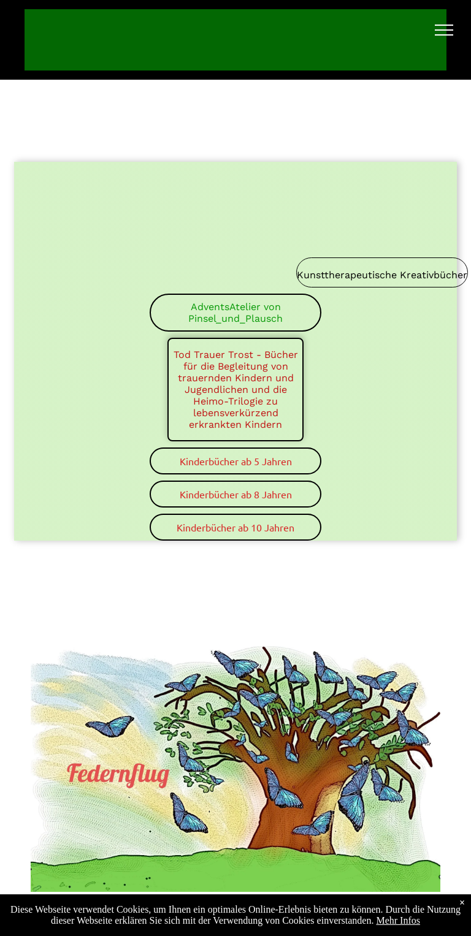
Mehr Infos (398, 920)
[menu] (444, 30)
